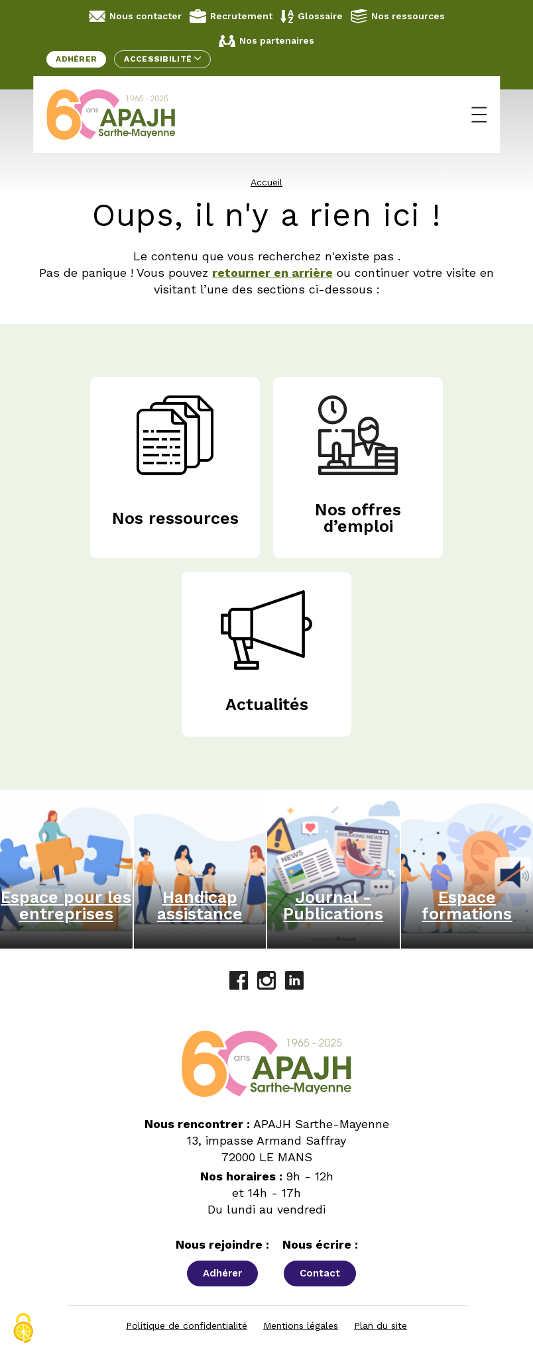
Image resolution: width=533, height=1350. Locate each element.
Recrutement (231, 16)
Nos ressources (398, 16)
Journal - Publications (333, 905)
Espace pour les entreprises (66, 905)
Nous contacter (135, 16)
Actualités (266, 704)
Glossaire (311, 16)
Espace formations (467, 905)
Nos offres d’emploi (358, 518)
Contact (320, 1273)
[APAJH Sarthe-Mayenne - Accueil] (120, 114)
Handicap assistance (200, 905)
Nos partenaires (266, 41)
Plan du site (380, 1325)
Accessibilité (162, 59)
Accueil (266, 182)
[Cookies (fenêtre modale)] (23, 1328)
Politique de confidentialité (186, 1325)
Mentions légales (300, 1325)
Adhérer (76, 59)
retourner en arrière (272, 273)
